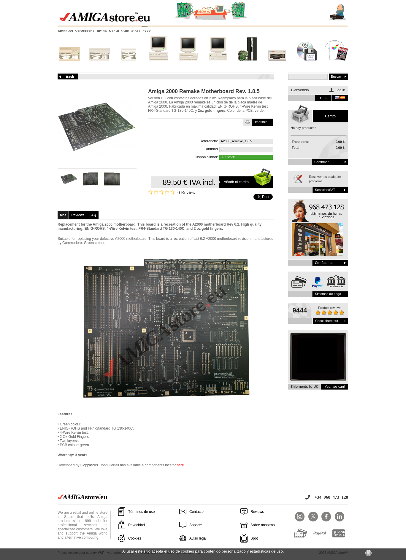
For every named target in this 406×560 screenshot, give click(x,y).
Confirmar (321, 162)
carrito (330, 116)
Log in (340, 90)
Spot (254, 538)
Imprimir (261, 122)
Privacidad (136, 525)
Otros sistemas (277, 64)
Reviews (77, 215)
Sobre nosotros (262, 525)
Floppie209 (89, 465)
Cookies (134, 538)
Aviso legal (198, 538)
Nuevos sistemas (247, 64)
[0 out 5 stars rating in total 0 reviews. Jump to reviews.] (172, 192)
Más (63, 215)
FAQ (92, 215)
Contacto (196, 512)
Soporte (195, 525)
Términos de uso (141, 512)
